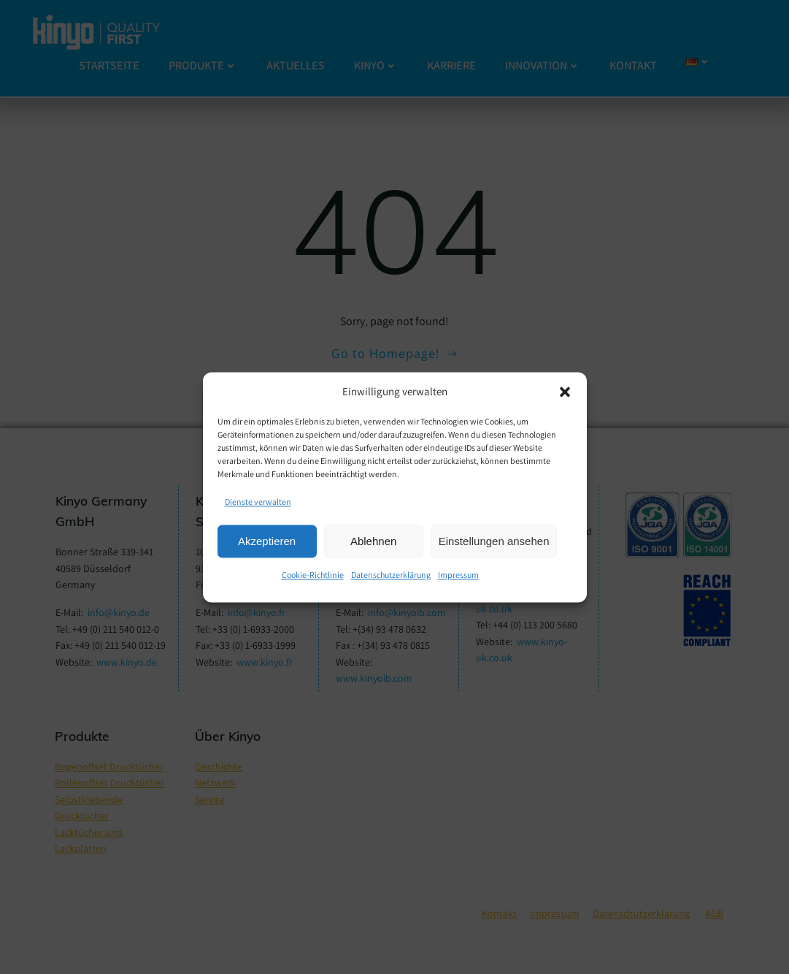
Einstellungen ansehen (494, 541)
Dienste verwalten (258, 501)
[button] (565, 391)
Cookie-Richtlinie (313, 575)
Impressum (458, 575)
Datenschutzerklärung (391, 575)
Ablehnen (373, 541)
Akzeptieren (267, 541)
